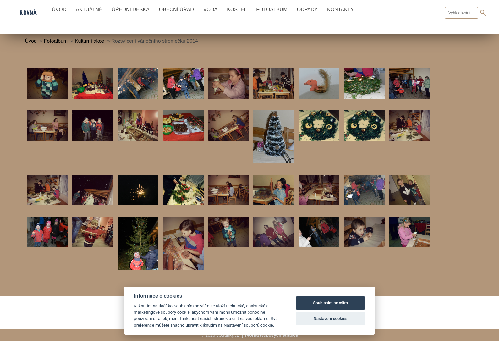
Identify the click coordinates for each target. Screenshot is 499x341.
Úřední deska (131, 9)
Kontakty (340, 9)
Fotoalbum (271, 9)
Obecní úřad (176, 9)
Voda (210, 9)
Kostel (237, 9)
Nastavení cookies (331, 318)
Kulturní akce (89, 41)
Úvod (59, 9)
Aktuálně (89, 9)
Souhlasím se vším (330, 302)
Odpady (307, 9)
